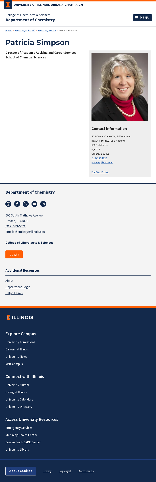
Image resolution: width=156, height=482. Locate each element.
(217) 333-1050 (99, 158)
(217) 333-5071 (15, 226)
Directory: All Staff (25, 30)
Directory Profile (47, 30)
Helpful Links (14, 293)
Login (14, 254)
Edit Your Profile (100, 172)
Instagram (8, 204)
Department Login (17, 287)
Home (8, 30)
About (9, 281)
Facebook (17, 204)
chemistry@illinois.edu (29, 232)
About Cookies (20, 471)
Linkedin (43, 204)
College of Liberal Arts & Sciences (28, 15)
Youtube (34, 204)
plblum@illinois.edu (102, 162)
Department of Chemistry (30, 20)
